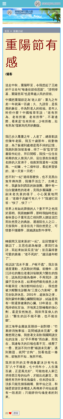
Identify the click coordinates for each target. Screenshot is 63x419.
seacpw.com (47, 3)
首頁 (7, 31)
